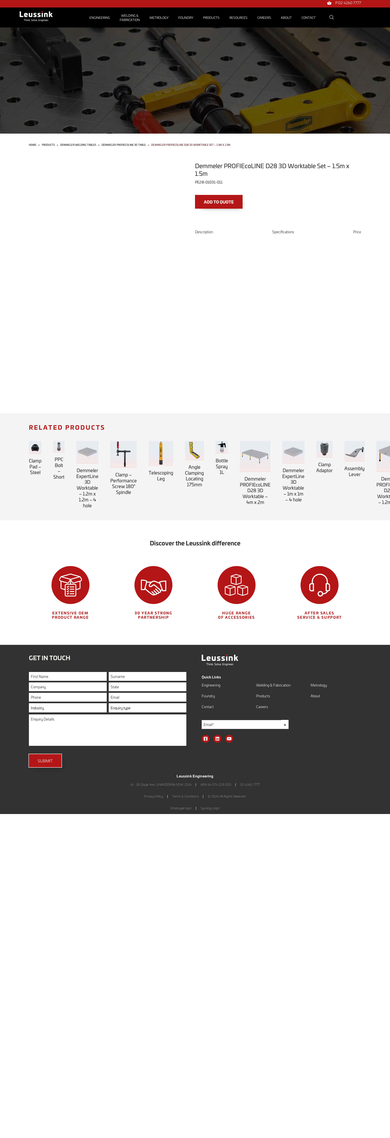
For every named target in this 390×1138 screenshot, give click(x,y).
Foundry (185, 17)
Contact (309, 17)
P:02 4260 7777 (348, 3)
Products (211, 17)
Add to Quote (219, 202)
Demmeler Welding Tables (78, 144)
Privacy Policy (153, 796)
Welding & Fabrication (273, 685)
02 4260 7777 (250, 784)
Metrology (159, 17)
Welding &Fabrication (130, 17)
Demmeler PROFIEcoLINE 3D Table (124, 144)
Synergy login (210, 808)
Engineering (99, 17)
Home (32, 144)
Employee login (181, 808)
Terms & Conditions (185, 796)
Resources (238, 17)
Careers (264, 17)
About (286, 17)
